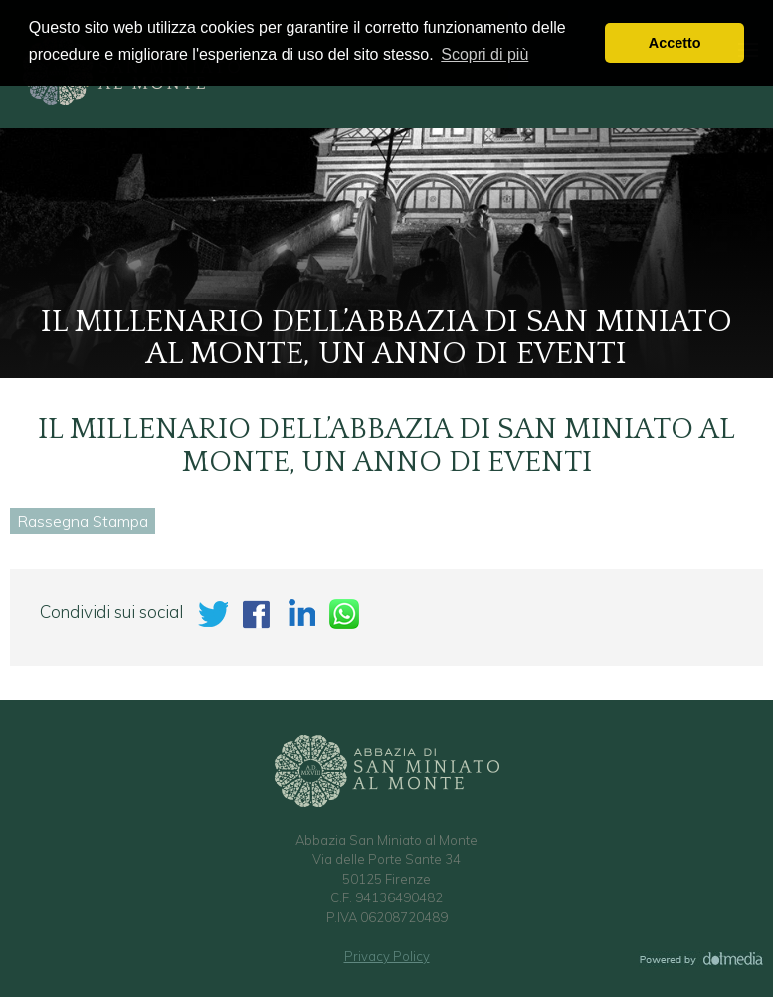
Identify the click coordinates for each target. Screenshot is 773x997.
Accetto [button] (675, 43)
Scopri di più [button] (484, 54)
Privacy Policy (387, 956)
